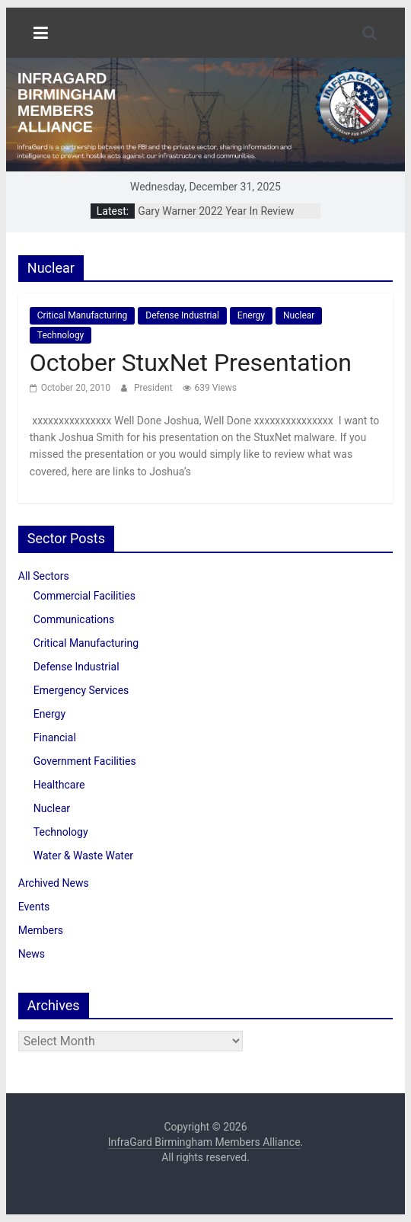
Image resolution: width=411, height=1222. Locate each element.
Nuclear (298, 315)
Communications (73, 619)
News (31, 954)
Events (33, 907)
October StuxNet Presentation (191, 362)
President (154, 387)
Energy (251, 315)
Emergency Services (81, 690)
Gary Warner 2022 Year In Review (216, 211)
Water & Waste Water (83, 855)
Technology (60, 335)
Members (40, 930)
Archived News (53, 883)
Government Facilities (84, 761)
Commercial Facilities (84, 596)
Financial (54, 737)
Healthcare (59, 785)
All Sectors (43, 576)
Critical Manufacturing (82, 315)
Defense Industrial (182, 315)
